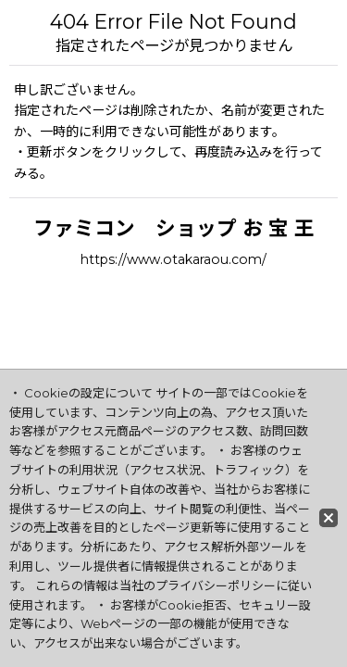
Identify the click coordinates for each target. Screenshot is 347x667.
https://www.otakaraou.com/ (173, 259)
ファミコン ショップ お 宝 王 (174, 228)
